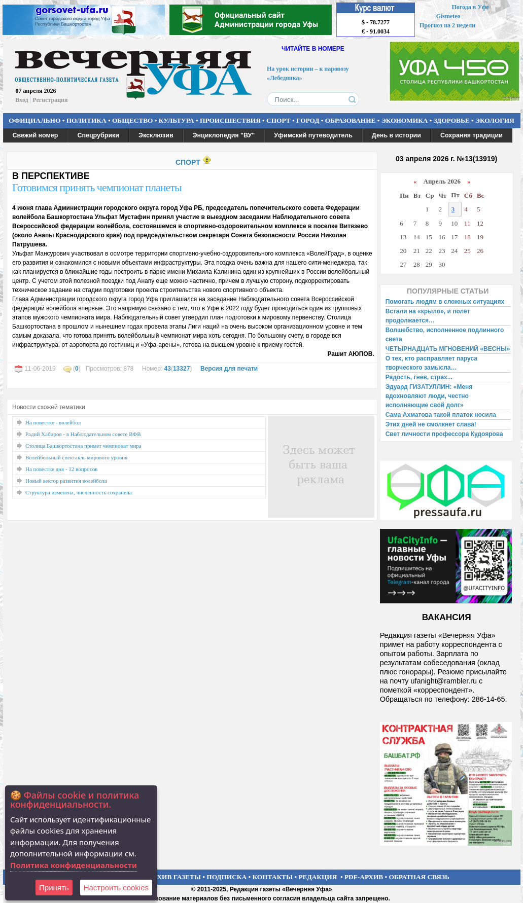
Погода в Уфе (470, 7)
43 (167, 368)
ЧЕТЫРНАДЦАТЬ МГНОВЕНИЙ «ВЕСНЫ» (448, 348)
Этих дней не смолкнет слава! (431, 424)
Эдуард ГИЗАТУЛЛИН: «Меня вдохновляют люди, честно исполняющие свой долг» (429, 396)
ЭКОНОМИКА (404, 120)
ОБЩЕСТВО (132, 120)
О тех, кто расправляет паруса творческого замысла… (431, 363)
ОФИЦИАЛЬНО (34, 120)
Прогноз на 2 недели (447, 25)
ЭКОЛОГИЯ (494, 120)
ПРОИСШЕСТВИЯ (230, 120)
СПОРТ (278, 120)
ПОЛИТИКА (86, 120)
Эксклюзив (155, 135)
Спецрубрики (98, 135)
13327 (181, 368)
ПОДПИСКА (226, 877)
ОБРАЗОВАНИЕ (350, 120)
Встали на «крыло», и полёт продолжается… (428, 316)
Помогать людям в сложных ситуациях (445, 301)
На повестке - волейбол (53, 422)
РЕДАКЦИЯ (317, 877)
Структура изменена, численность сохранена (78, 492)
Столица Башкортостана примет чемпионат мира (83, 446)
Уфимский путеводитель (313, 135)
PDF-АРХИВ (363, 877)
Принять (54, 887)
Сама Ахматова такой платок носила (441, 414)
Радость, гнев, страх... (419, 377)
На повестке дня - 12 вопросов (61, 469)
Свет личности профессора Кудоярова (444, 434)
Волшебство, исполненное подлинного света (445, 335)
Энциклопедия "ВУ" (224, 135)
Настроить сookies (116, 887)
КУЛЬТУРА (176, 120)
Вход (22, 99)
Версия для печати (229, 368)
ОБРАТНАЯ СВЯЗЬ (419, 877)
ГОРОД (307, 120)
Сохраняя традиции (471, 135)
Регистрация (49, 99)
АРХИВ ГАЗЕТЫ (174, 877)
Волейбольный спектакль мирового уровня (76, 457)
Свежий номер (35, 135)
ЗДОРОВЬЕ (452, 120)
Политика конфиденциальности (73, 865)
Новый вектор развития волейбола (66, 481)
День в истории (396, 135)
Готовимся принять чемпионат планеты (97, 187)
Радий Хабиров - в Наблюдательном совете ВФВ (83, 434)
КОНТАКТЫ (273, 877)
